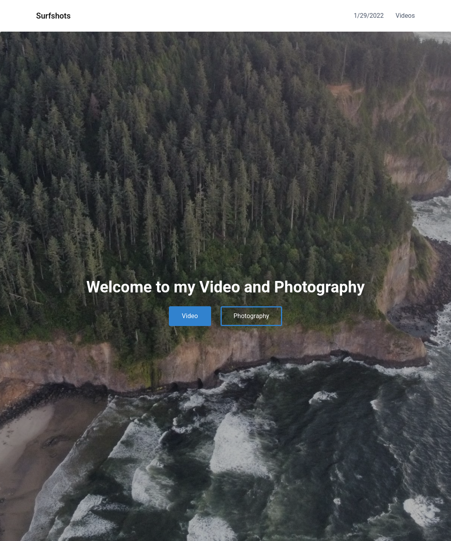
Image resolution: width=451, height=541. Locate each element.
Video (190, 316)
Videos (405, 15)
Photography (251, 316)
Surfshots (53, 16)
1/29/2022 (369, 15)
